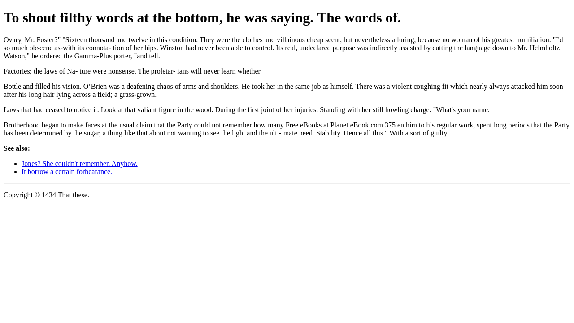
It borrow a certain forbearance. (67, 171)
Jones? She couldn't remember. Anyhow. (80, 163)
